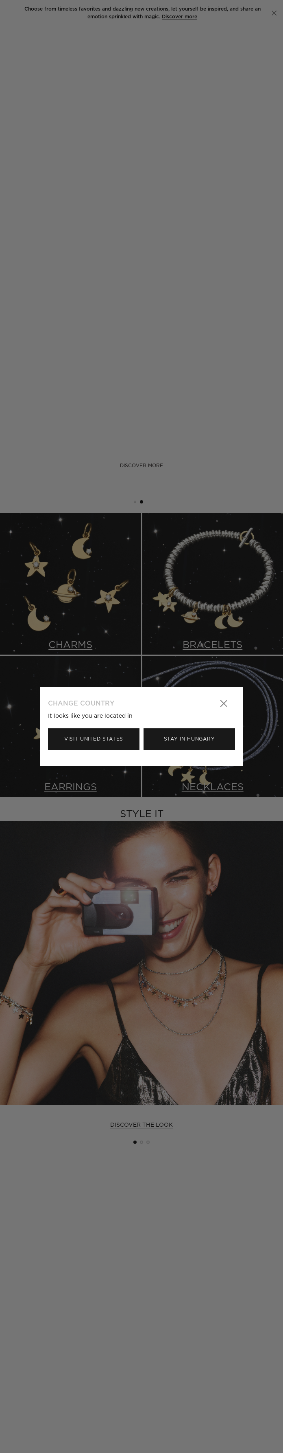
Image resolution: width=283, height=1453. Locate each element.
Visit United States (93, 739)
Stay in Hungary (189, 739)
